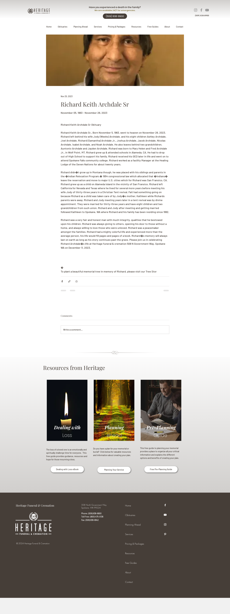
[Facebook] (201, 10)
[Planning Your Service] (114, 470)
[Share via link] (69, 281)
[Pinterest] (165, 534)
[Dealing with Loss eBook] (67, 469)
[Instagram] (195, 10)
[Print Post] (76, 281)
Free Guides (131, 562)
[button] (80, 26)
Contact (129, 582)
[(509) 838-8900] (115, 16)
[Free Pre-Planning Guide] (161, 469)
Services (129, 534)
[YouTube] (207, 10)
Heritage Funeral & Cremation (35, 505)
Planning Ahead (133, 524)
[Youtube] (165, 514)
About (128, 572)
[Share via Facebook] (62, 281)
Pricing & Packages (134, 543)
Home (128, 505)
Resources (130, 553)
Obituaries (130, 515)
